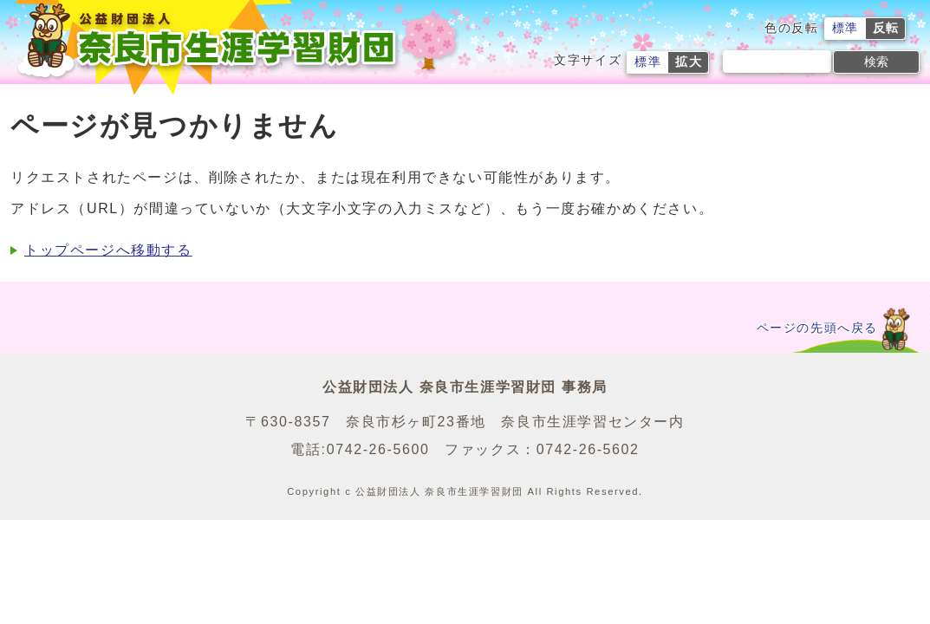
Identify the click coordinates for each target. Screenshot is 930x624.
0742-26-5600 (378, 449)
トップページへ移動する (108, 250)
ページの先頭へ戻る (817, 328)
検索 (876, 61)
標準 (845, 28)
